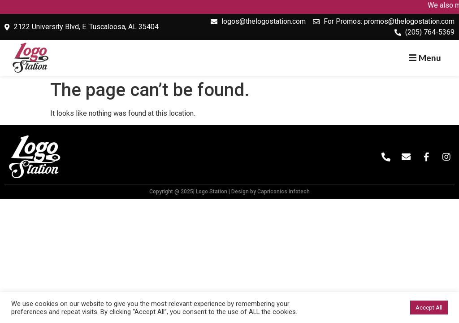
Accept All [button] (429, 307)
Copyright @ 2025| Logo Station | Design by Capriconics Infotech (229, 191)
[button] (425, 57)
